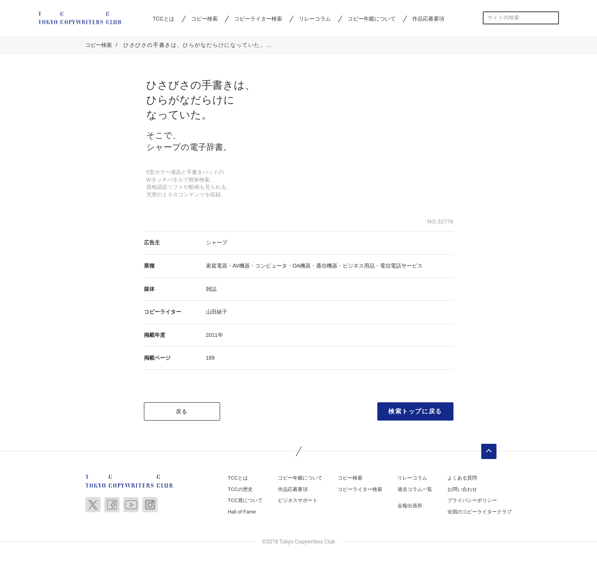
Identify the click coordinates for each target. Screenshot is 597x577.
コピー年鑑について (372, 19)
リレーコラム (315, 19)
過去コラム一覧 (414, 490)
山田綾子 (216, 312)
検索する (552, 17)
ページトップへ (488, 452)
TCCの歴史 (240, 490)
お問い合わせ (462, 490)
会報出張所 (409, 506)
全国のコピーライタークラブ (479, 512)
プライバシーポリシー (472, 501)
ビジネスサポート (298, 501)
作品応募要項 (428, 19)
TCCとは (163, 19)
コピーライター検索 (258, 19)
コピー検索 (204, 19)
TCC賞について (245, 501)
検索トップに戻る (415, 412)
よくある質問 (462, 478)
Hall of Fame (242, 512)
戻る (182, 412)
